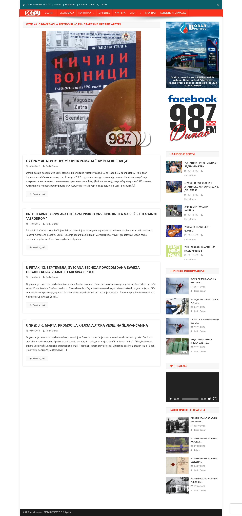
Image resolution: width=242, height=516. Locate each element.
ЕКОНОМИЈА (67, 12)
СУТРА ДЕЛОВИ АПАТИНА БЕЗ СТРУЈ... (203, 281)
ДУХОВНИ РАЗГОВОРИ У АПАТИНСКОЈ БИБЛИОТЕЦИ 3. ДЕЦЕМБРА (201, 187)
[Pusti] (170, 399)
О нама (57, 5)
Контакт (83, 5)
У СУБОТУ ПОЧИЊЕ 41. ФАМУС (197, 229)
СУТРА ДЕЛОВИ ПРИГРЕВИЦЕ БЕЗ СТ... (205, 321)
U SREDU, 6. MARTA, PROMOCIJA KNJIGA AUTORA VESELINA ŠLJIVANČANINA (87, 325)
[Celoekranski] (215, 399)
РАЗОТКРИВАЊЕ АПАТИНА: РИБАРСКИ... (204, 480)
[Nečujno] (209, 399)
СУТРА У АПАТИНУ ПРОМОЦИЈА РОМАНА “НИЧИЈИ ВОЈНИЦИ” (77, 161)
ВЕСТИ (48, 12)
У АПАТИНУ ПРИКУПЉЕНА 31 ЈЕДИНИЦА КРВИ (201, 164)
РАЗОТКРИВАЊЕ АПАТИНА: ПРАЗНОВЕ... (204, 420)
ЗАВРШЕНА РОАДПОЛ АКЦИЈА (196, 208)
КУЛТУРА (120, 12)
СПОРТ (134, 12)
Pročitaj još (37, 194)
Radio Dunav (52, 166)
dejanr (196, 450)
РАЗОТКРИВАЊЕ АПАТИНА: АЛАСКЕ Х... (204, 440)
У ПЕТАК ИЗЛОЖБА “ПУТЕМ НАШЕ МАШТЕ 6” (199, 249)
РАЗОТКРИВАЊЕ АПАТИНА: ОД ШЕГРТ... (204, 460)
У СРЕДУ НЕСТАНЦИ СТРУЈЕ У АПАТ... (204, 301)
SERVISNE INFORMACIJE (173, 12)
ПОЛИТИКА (84, 12)
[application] (192, 387)
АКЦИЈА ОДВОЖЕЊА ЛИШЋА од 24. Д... (201, 341)
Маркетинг (70, 5)
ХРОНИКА (150, 12)
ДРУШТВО (104, 12)
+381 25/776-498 (99, 5)
